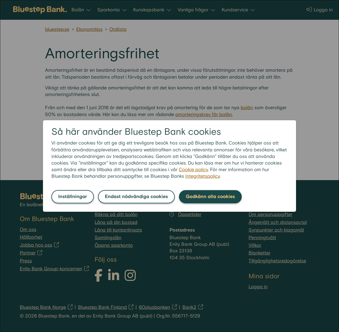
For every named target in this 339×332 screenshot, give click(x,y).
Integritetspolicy (202, 176)
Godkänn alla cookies (210, 197)
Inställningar (72, 197)
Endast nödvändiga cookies (136, 197)
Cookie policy (193, 170)
